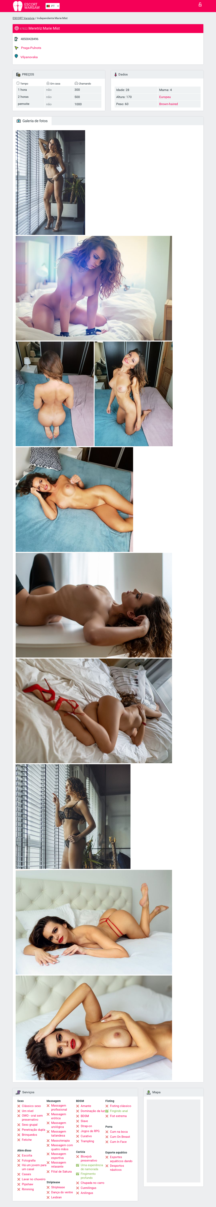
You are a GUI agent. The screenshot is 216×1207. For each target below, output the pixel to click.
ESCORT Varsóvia (24, 18)
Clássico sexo (31, 1106)
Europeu (165, 97)
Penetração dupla (33, 1130)
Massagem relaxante (58, 1164)
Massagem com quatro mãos (62, 1147)
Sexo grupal (30, 1124)
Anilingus (87, 1193)
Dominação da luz (93, 1111)
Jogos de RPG (90, 1131)
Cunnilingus (88, 1188)
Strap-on (86, 1126)
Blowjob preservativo (89, 1158)
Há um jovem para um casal (34, 1167)
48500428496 (29, 39)
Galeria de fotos (32, 121)
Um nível (28, 1111)
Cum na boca (119, 1132)
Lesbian (56, 1197)
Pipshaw (27, 1184)
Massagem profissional (59, 1107)
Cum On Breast (120, 1137)
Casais (26, 1174)
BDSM (85, 1116)
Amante (86, 1106)
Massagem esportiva (58, 1156)
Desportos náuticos (117, 1168)
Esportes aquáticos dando (121, 1159)
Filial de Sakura (61, 1171)
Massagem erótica (58, 1116)
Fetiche (27, 1140)
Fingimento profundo (88, 1176)
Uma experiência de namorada (92, 1167)
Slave (84, 1121)
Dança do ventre (62, 1192)
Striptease (58, 1187)
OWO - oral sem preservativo (32, 1117)
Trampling (87, 1141)
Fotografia (29, 1160)
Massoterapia (60, 1140)
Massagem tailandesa (58, 1133)
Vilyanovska (26, 56)
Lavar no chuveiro (34, 1179)
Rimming (28, 1189)
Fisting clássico (120, 1106)
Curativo (86, 1136)
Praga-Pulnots (28, 48)
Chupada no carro (92, 1183)
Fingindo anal (119, 1111)
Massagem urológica (58, 1125)
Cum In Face (118, 1142)
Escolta (27, 1155)
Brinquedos (29, 1135)
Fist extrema (118, 1116)
